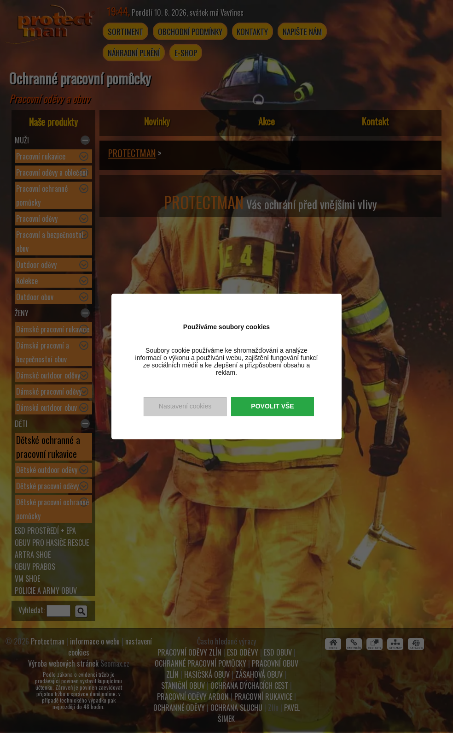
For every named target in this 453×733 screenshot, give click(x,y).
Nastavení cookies (185, 406)
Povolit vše (272, 406)
